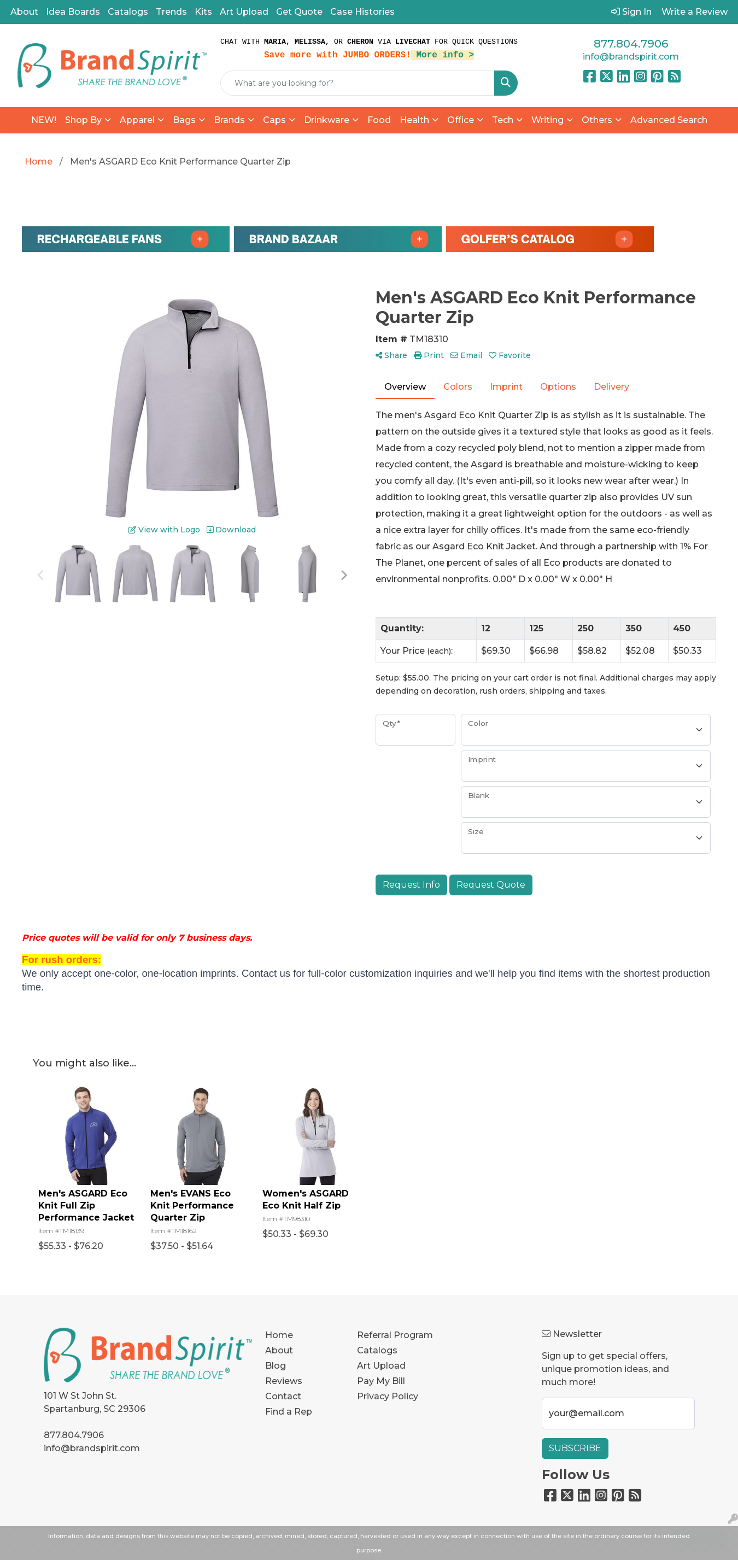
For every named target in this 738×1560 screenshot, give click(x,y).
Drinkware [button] (326, 120)
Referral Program (395, 1335)
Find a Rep (288, 1411)
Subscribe (575, 1448)
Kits (203, 12)
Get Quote (299, 12)
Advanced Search (668, 120)
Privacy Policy (387, 1396)
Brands (229, 120)
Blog (275, 1365)
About (24, 12)
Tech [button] (502, 120)
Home (279, 1335)
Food (379, 120)
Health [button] (414, 120)
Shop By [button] (83, 120)
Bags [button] (184, 120)
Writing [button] (547, 120)
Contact (283, 1396)
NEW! (43, 120)
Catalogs (128, 12)
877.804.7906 (631, 43)
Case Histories (362, 12)
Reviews (283, 1381)
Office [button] (460, 120)
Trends (171, 12)
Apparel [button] (137, 120)
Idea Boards (73, 12)
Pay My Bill (381, 1381)
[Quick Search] (357, 83)
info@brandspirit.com (631, 56)
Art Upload (244, 12)
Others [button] (597, 120)
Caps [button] (274, 120)
